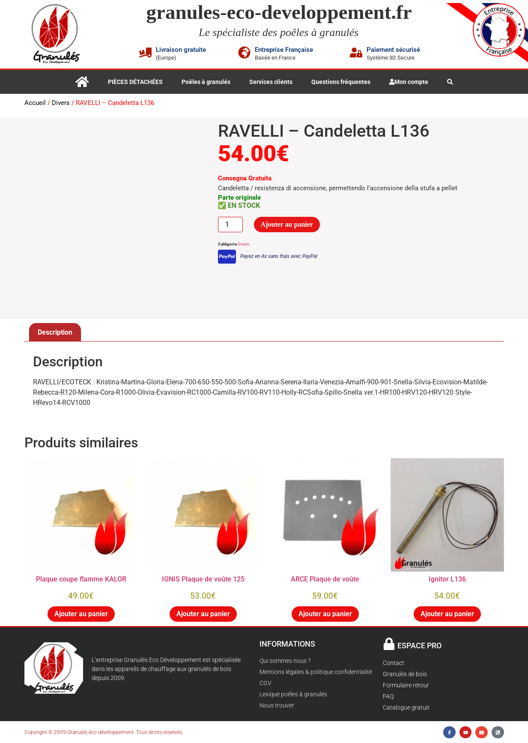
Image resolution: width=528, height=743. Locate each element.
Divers (61, 103)
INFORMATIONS (287, 643)
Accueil (35, 103)
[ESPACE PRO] (389, 644)
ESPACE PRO (419, 645)
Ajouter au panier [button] (81, 614)
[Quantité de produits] (230, 224)
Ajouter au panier (287, 224)
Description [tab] (55, 332)
